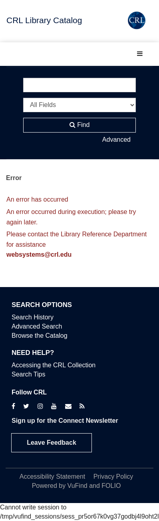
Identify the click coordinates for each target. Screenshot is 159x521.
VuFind (77, 485)
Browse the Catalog (40, 335)
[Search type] (79, 105)
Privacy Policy (113, 476)
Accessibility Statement (52, 476)
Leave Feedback (51, 442)
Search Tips (28, 374)
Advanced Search (37, 326)
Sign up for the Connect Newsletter (65, 420)
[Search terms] (79, 85)
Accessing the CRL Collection (53, 365)
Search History (33, 317)
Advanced (116, 139)
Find (80, 124)
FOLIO (111, 485)
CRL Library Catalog (44, 20)
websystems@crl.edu (39, 254)
